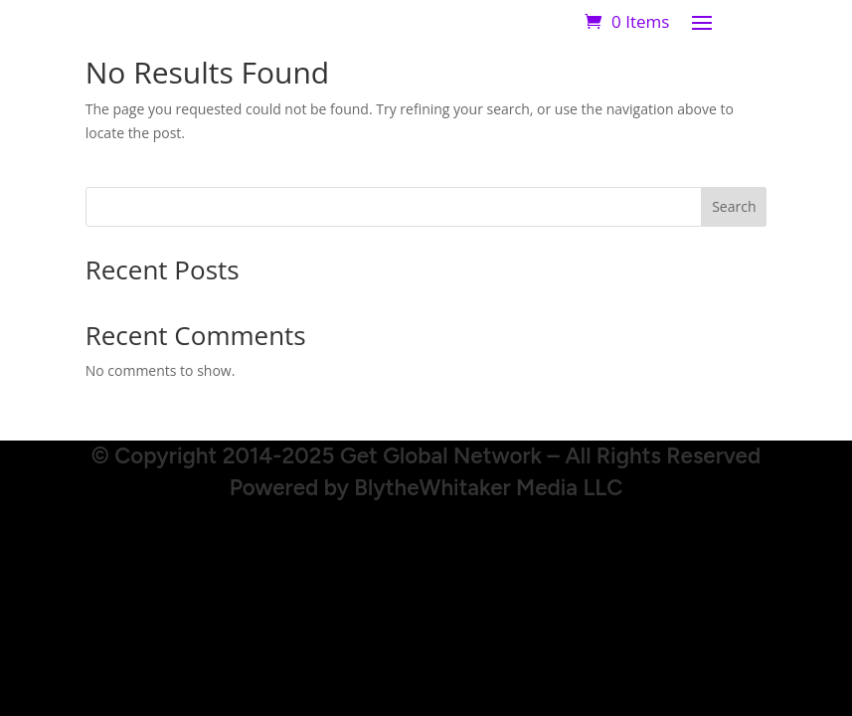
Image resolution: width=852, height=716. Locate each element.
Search (734, 206)
